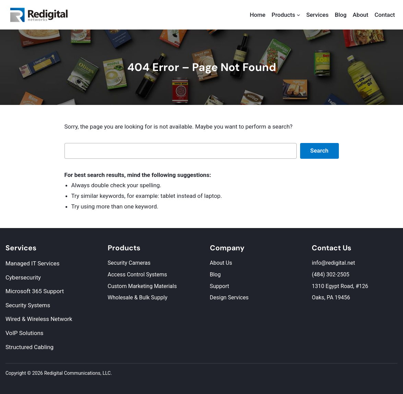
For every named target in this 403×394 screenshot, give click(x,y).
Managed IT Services (32, 263)
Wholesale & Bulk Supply (137, 297)
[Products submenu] (298, 14)
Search (319, 150)
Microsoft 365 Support (34, 291)
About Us (221, 263)
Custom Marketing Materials (142, 286)
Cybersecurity (23, 277)
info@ (319, 263)
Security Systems (27, 305)
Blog (215, 274)
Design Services (229, 297)
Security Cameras (129, 263)
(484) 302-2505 (330, 274)
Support (219, 286)
